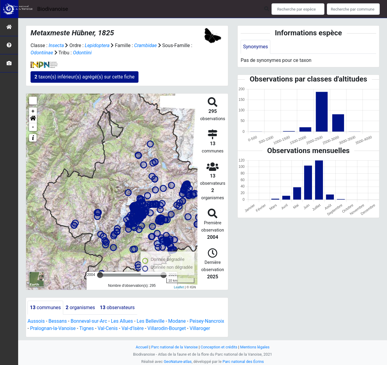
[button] (33, 119)
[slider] (100, 275)
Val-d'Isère (133, 328)
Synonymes (255, 47)
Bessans (57, 321)
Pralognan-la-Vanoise (53, 328)
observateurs (117, 307)
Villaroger (200, 328)
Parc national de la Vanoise (174, 347)
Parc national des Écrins (243, 361)
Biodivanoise (52, 9)
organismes (80, 307)
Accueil (142, 347)
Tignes (86, 328)
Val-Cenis (108, 328)
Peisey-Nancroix (207, 321)
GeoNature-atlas (178, 361)
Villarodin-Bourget (167, 328)
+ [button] (33, 111)
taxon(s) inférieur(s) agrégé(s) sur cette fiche (84, 77)
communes (45, 307)
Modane (177, 321)
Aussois (36, 321)
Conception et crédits (219, 347)
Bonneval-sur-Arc (88, 321)
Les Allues (122, 321)
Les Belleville (150, 321)
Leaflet (179, 287)
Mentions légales (254, 347)
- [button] (33, 127)
